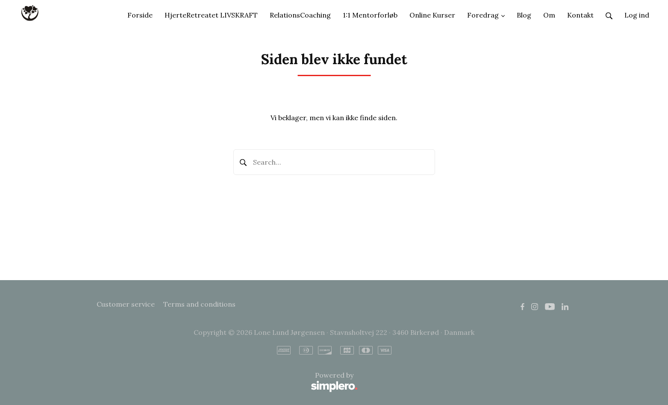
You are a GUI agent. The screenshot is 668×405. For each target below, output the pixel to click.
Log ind (636, 15)
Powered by (227, 382)
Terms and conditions (199, 304)
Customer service (126, 304)
